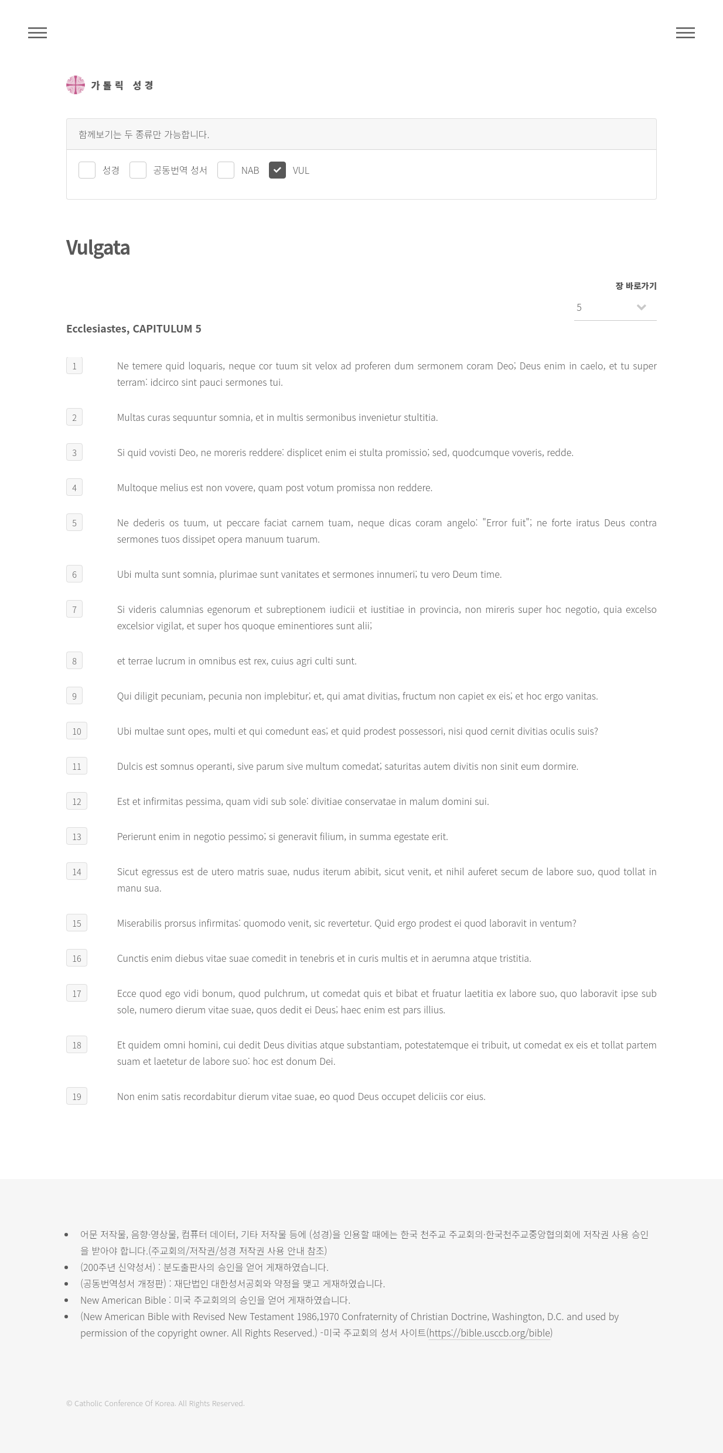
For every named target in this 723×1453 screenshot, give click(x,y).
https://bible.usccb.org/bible (489, 1332)
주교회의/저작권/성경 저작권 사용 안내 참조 (238, 1250)
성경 (111, 170)
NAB (250, 170)
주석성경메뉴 (37, 33)
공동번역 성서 (181, 170)
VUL (301, 170)
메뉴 (685, 33)
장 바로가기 (636, 285)
